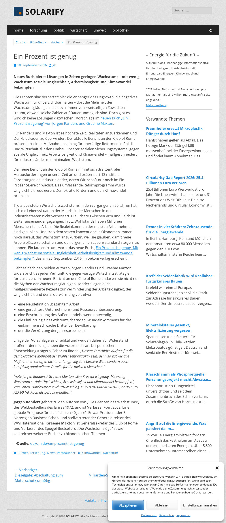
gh (54, 65)
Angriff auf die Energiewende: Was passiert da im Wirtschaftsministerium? (176, 426)
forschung (38, 30)
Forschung (37, 453)
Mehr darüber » (156, 105)
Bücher (57, 42)
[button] (217, 468)
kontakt (90, 500)
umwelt (100, 30)
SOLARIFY (44, 12)
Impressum (183, 515)
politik (59, 30)
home (18, 30)
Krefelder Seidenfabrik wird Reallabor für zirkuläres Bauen (179, 279)
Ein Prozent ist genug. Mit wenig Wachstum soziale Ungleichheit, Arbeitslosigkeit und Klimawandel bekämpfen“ (76, 253)
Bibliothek (38, 42)
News (51, 453)
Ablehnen (162, 505)
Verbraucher (66, 453)
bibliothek (121, 30)
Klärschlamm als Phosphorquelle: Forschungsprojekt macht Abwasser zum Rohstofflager (177, 377)
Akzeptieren (128, 505)
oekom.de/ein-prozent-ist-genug (56, 443)
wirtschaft (78, 30)
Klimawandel (91, 453)
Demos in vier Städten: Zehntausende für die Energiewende (179, 229)
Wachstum (110, 453)
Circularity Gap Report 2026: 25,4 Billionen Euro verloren (174, 180)
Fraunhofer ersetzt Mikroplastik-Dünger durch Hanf (175, 131)
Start (20, 42)
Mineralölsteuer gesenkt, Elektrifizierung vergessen (169, 328)
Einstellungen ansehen (200, 505)
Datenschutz (149, 515)
